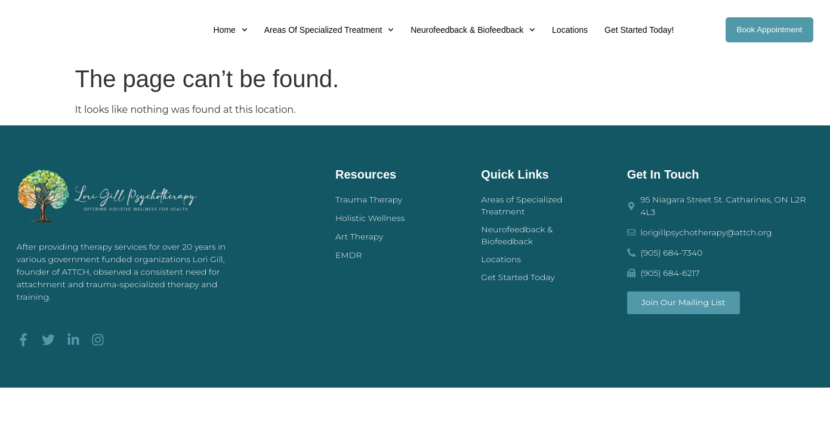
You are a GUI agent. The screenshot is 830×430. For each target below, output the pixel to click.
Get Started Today (517, 277)
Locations (567, 30)
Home (228, 30)
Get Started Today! (636, 30)
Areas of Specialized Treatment (326, 30)
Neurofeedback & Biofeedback (470, 30)
